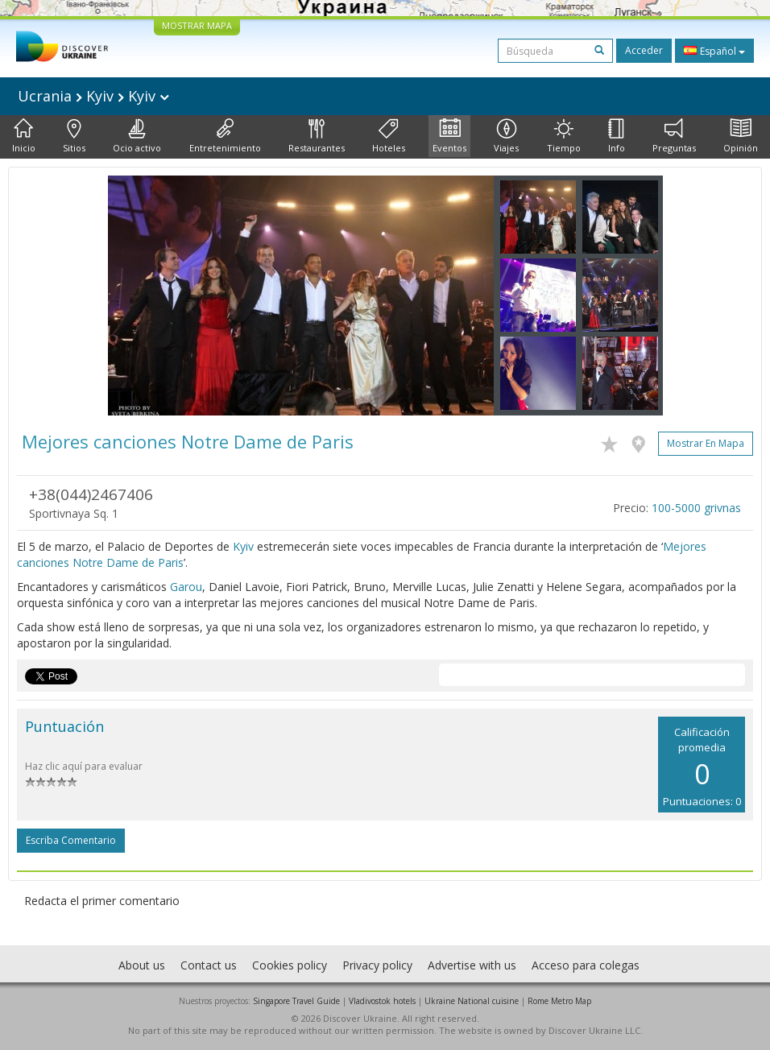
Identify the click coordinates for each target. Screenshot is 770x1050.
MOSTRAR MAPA (197, 25)
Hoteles (388, 136)
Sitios (74, 136)
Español (714, 50)
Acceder (644, 50)
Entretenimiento (225, 136)
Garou (186, 586)
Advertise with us (472, 965)
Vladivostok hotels (382, 1001)
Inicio (23, 136)
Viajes (506, 136)
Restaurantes (316, 136)
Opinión (740, 136)
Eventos (449, 136)
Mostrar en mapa (705, 443)
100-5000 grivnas (696, 507)
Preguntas (674, 136)
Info (616, 136)
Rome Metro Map (559, 1001)
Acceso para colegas (586, 965)
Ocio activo (137, 136)
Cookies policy (289, 965)
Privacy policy (377, 965)
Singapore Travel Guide (296, 1001)
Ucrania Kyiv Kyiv (93, 95)
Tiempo (564, 136)
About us (141, 965)
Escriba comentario (71, 840)
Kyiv (243, 546)
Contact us (208, 965)
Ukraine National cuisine (471, 1001)
